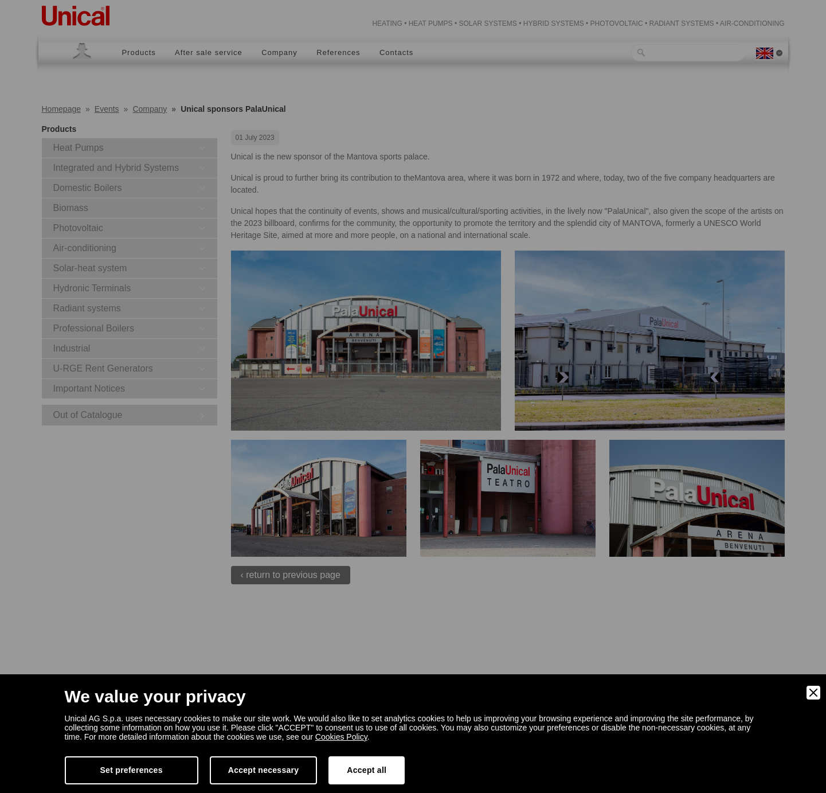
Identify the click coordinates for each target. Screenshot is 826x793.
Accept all (366, 770)
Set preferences (131, 770)
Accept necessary (263, 770)
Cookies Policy (341, 736)
